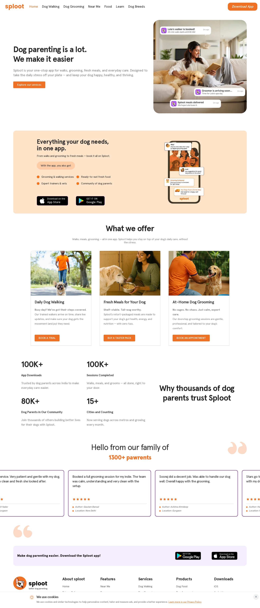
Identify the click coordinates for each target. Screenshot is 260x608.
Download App (242, 6)
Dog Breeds (136, 6)
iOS (216, 586)
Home (33, 6)
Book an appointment (191, 338)
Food (108, 6)
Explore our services (29, 84)
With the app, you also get (56, 165)
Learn (120, 6)
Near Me (94, 6)
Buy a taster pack (119, 338)
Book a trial (47, 338)
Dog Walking (50, 6)
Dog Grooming (73, 6)
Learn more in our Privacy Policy (184, 602)
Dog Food (181, 586)
